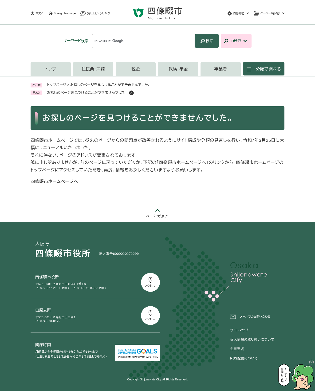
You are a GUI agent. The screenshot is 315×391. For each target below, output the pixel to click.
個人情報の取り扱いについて (252, 339)
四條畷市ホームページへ (54, 181)
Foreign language (65, 13)
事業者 (220, 69)
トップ (50, 69)
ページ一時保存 (270, 13)
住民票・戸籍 (93, 69)
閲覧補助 (238, 13)
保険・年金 (178, 69)
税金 (135, 69)
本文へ (39, 13)
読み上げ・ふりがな (98, 13)
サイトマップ (239, 330)
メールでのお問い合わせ (255, 316)
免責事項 (237, 349)
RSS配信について (244, 358)
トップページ (56, 85)
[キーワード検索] (143, 41)
